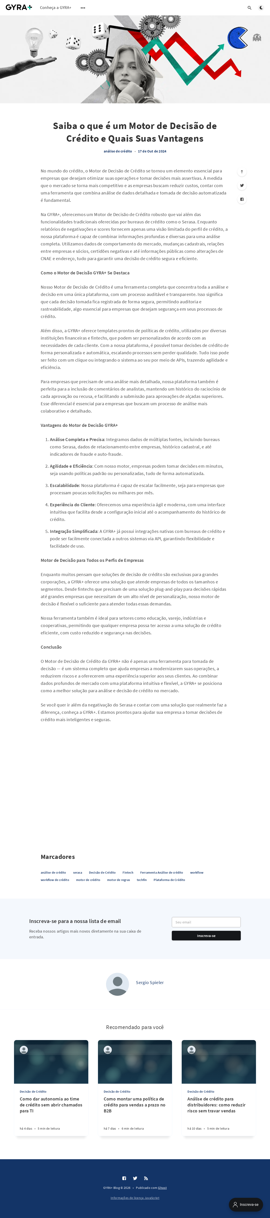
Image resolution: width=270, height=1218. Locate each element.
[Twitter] (242, 185)
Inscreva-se (206, 935)
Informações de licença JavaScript (135, 1198)
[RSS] (146, 1178)
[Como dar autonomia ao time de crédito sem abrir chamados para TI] (51, 1116)
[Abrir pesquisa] (249, 7)
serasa (77, 872)
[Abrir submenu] (83, 7)
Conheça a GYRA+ (56, 7)
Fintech (128, 872)
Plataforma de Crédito (169, 880)
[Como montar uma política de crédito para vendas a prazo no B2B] (135, 1116)
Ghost (162, 1188)
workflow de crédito (55, 880)
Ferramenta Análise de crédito (161, 872)
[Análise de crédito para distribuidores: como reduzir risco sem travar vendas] (219, 1116)
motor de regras (118, 880)
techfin (142, 880)
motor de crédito (88, 880)
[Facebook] (242, 199)
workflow (197, 872)
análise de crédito (118, 151)
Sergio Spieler (150, 982)
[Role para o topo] (242, 171)
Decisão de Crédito (102, 872)
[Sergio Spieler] (117, 984)
